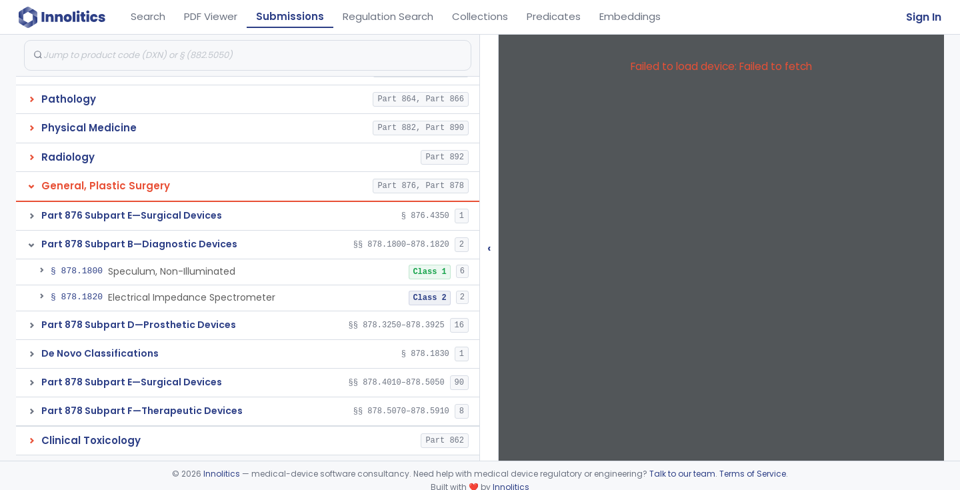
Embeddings (630, 16)
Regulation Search (388, 16)
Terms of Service (752, 473)
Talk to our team (682, 473)
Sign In (923, 17)
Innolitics (221, 473)
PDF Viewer (210, 16)
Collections (480, 16)
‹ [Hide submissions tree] (489, 247)
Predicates (554, 16)
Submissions (290, 16)
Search (148, 16)
